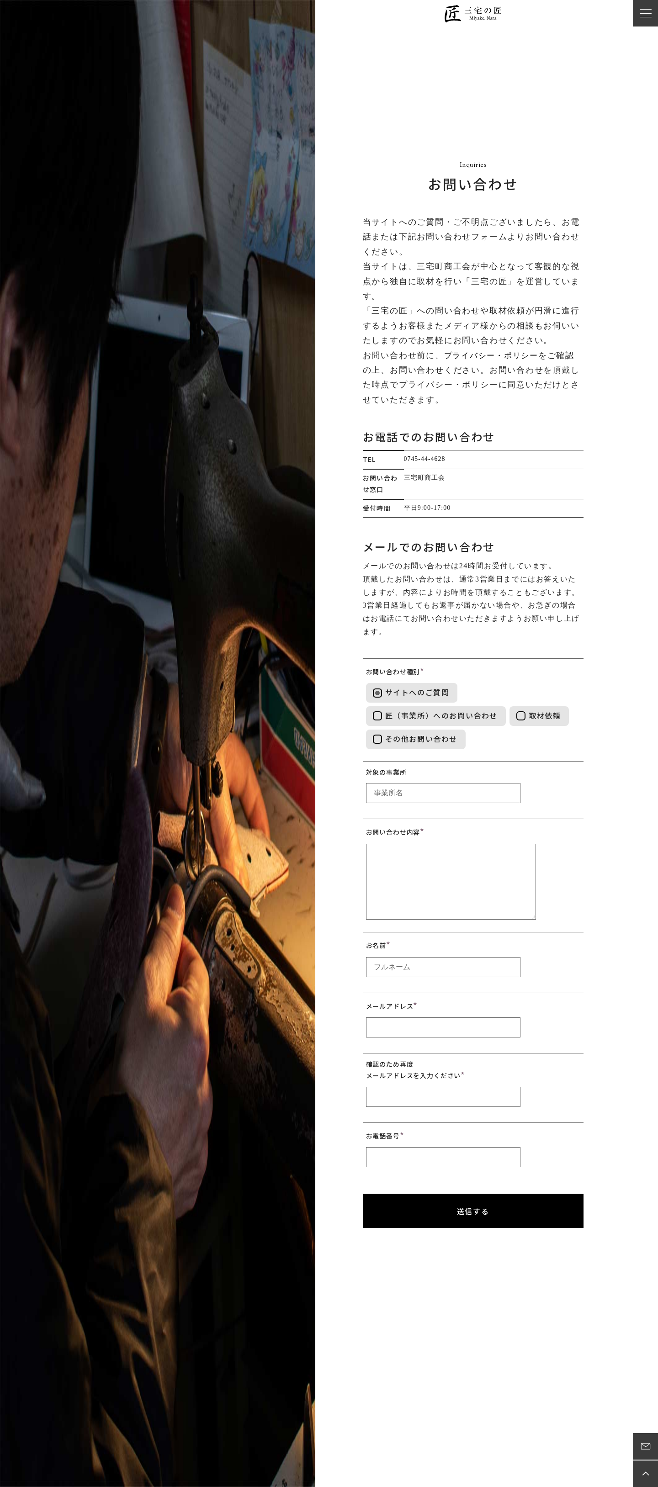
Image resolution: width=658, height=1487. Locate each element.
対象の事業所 (386, 771)
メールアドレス (390, 1005)
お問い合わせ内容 (393, 831)
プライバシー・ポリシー (494, 355)
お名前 (376, 945)
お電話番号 (383, 1135)
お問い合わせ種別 (393, 671)
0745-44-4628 (425, 459)
